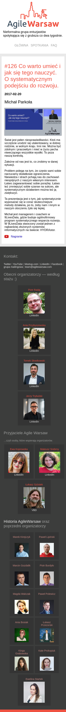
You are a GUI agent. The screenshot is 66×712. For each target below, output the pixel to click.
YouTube (18, 264)
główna (21, 45)
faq (54, 45)
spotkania (39, 45)
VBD (34, 510)
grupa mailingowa (13, 266)
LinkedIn (44, 264)
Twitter (7, 264)
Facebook (57, 264)
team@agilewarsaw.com (38, 266)
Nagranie (13, 236)
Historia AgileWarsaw (23, 521)
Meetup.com (31, 264)
